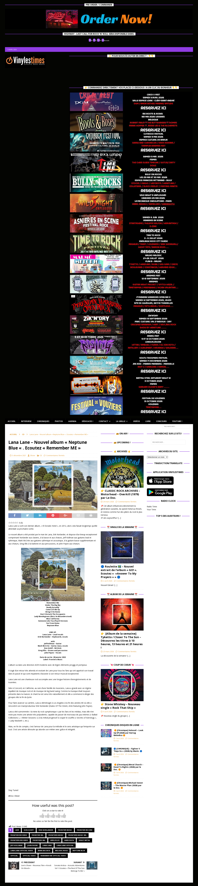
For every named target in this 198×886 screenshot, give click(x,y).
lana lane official (65, 845)
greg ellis (54, 840)
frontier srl (37, 835)
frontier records (18, 835)
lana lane (47, 845)
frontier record (84, 830)
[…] (119, 518)
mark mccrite (44, 850)
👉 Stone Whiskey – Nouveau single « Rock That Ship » (120, 706)
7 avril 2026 (120, 738)
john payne (32, 845)
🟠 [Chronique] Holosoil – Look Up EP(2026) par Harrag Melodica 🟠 (128, 732)
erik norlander (46, 830)
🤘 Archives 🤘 (122, 451)
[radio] (42, 816)
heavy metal (84, 840)
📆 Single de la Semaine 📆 (122, 527)
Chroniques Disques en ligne (122, 725)
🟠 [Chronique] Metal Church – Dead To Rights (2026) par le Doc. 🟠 (128, 767)
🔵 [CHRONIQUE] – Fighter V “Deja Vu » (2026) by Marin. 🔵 (128, 749)
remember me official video (53, 856)
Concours (161, 421)
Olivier (32, 455)
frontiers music (55, 835)
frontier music (65, 830)
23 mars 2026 (108, 651)
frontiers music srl (77, 835)
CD (41, 455)
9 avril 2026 (107, 711)
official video (29, 856)
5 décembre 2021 (19, 455)
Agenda (72, 421)
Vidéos (136, 421)
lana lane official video (21, 850)
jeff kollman (16, 845)
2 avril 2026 (107, 581)
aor (17, 830)
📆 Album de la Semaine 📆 (122, 594)
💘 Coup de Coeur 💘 (122, 664)
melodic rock (61, 850)
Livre (148, 421)
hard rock (69, 840)
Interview (26, 421)
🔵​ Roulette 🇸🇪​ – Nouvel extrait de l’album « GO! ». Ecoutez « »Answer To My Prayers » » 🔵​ (119, 572)
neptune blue (79, 850)
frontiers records (19, 840)
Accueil (12, 421)
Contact (103, 421)
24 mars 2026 (108, 501)
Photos (59, 421)
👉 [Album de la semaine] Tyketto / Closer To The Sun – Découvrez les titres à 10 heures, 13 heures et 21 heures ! (122, 640)
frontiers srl (39, 840)
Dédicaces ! (87, 421)
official (14, 856)
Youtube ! (177, 421)
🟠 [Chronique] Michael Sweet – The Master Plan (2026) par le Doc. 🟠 (128, 785)
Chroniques (43, 421)
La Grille (120, 421)
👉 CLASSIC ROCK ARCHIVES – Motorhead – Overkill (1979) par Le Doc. (120, 494)
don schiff (29, 830)
